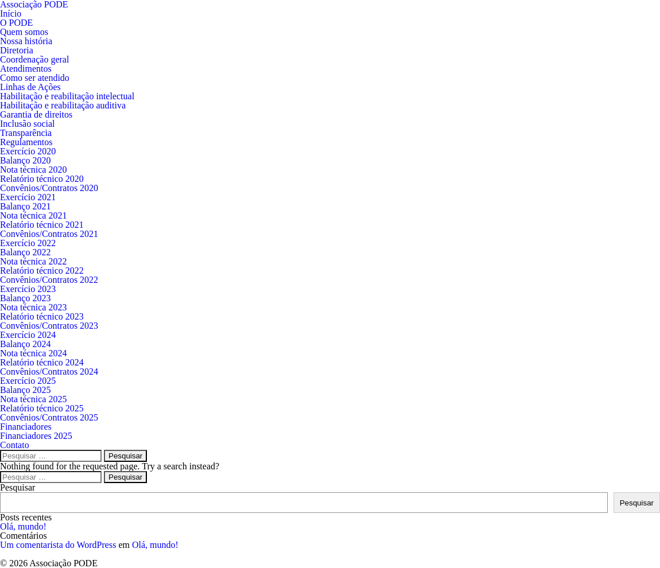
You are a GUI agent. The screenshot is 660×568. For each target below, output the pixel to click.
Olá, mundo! (23, 526)
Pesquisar (17, 487)
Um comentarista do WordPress (58, 545)
